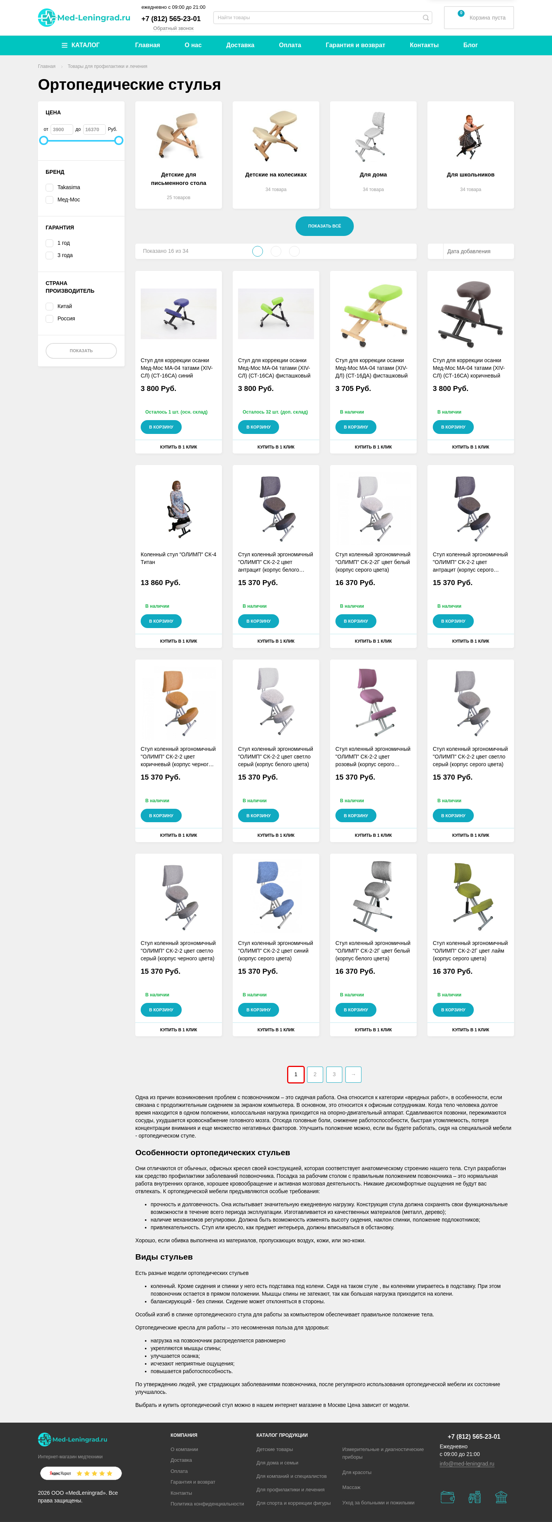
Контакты (424, 45)
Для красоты (356, 1472)
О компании (184, 1449)
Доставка (240, 45)
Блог (470, 45)
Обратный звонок (173, 28)
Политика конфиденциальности (207, 1504)
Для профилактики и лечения (290, 1489)
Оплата (290, 45)
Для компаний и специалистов (291, 1476)
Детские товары (274, 1449)
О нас (193, 45)
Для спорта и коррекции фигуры (293, 1503)
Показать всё (324, 226)
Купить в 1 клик (178, 447)
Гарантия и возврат (355, 45)
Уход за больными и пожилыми (378, 1503)
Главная (147, 45)
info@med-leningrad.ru (467, 1464)
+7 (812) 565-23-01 (171, 19)
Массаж (351, 1487)
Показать (81, 350)
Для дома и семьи (277, 1463)
